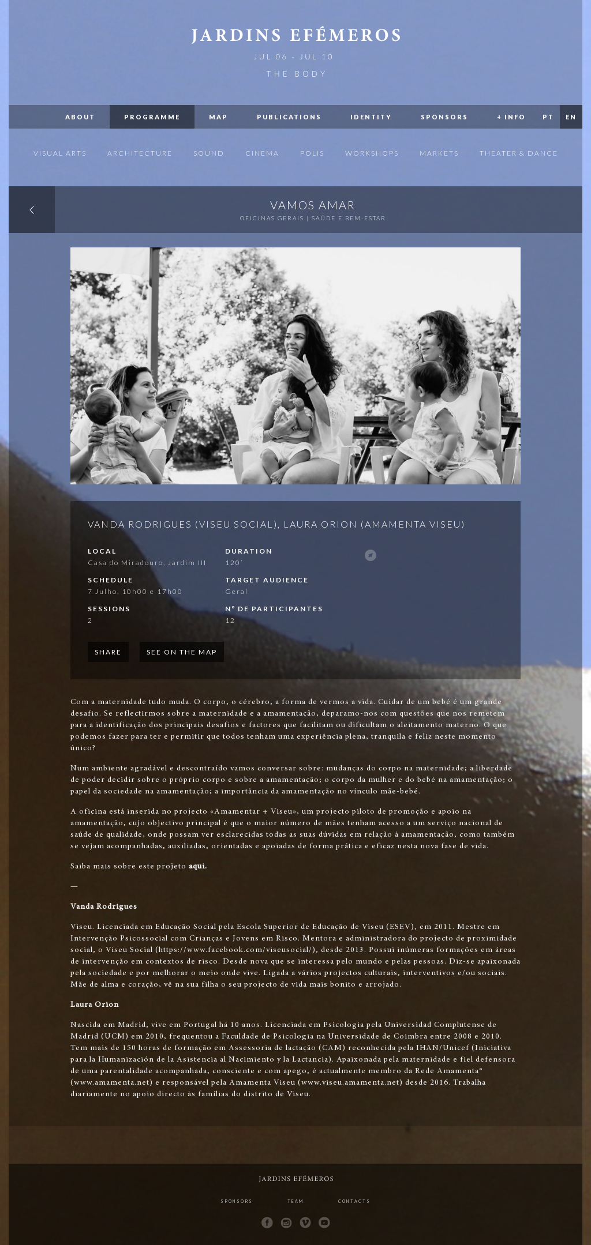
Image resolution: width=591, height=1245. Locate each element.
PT (548, 117)
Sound (209, 153)
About (80, 117)
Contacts (354, 1201)
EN (571, 117)
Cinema (262, 153)
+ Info (511, 117)
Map (218, 117)
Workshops (372, 153)
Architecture (140, 153)
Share (108, 652)
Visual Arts (60, 153)
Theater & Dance (519, 153)
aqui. (198, 867)
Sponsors (444, 117)
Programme (152, 117)
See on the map (182, 652)
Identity (371, 117)
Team (295, 1201)
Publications (289, 117)
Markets (439, 153)
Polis (312, 153)
